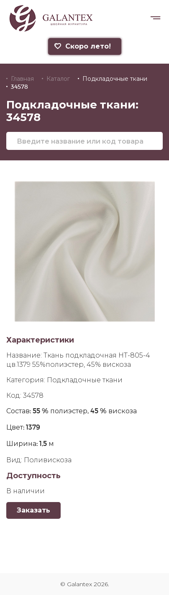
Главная (22, 79)
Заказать (33, 510)
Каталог (58, 79)
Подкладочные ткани (114, 79)
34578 (19, 87)
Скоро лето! (82, 46)
